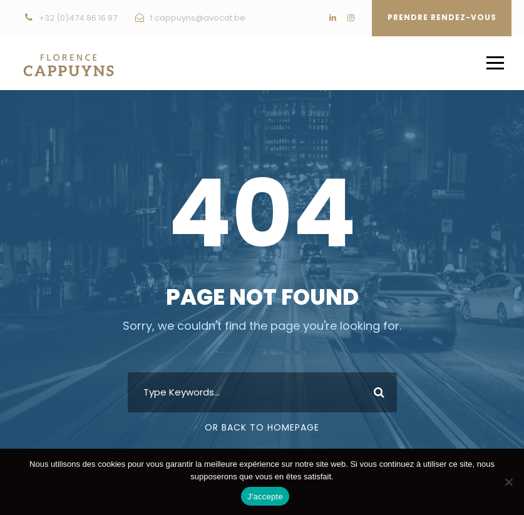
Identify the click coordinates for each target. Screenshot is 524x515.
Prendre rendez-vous (442, 17)
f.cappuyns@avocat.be (197, 18)
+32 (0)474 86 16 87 (78, 18)
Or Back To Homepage (262, 427)
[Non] (508, 482)
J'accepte (265, 496)
